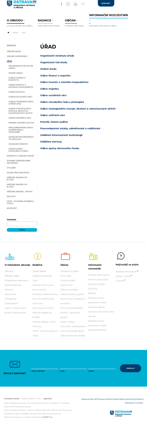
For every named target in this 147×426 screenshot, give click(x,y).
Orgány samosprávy (42, 276)
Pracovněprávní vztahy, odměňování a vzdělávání (70, 128)
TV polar (120, 281)
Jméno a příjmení (38, 371)
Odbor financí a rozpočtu (55, 75)
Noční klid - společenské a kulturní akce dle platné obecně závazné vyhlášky (73, 331)
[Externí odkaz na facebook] (58, 4)
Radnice (15, 32)
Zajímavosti (10, 294)
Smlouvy (37, 326)
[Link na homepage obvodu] (126, 416)
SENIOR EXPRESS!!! (97, 330)
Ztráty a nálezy (67, 322)
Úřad (35, 280)
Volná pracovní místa (43, 308)
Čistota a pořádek (69, 289)
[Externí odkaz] (86, 5)
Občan (64, 265)
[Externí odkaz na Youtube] (75, 4)
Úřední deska (39, 271)
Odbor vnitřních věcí (52, 115)
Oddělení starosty (51, 141)
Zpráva (91, 371)
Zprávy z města (123, 276)
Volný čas (92, 289)
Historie (9, 289)
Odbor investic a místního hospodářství (64, 82)
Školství (92, 293)
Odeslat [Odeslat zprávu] (130, 368)
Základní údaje (12, 276)
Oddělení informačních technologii (61, 135)
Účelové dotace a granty (72, 294)
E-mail (62, 371)
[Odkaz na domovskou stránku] (8, 32)
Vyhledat (11, 219)
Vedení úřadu (48, 69)
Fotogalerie (10, 299)
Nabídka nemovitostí (126, 271)
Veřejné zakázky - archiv (44, 322)
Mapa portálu (88, 399)
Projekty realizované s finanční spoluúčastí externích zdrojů (99, 279)
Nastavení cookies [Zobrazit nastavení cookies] (134, 403)
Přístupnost (102, 399)
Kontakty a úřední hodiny (45, 294)
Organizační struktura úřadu (57, 55)
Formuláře (65, 276)
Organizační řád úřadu (53, 62)
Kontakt (114, 399)
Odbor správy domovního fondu (59, 148)
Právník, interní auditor (54, 122)
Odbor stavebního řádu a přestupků (62, 102)
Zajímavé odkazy (96, 307)
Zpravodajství (11, 303)
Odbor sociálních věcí (53, 95)
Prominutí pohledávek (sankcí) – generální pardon (71, 312)
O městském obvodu (17, 265)
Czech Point (66, 285)
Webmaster (125, 399)
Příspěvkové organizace (16, 280)
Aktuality (9, 271)
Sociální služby (67, 280)
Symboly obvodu (13, 285)
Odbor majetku (49, 88)
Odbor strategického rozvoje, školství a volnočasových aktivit (77, 108)
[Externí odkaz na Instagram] (66, 4)
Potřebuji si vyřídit (69, 271)
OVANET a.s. (47, 417)
